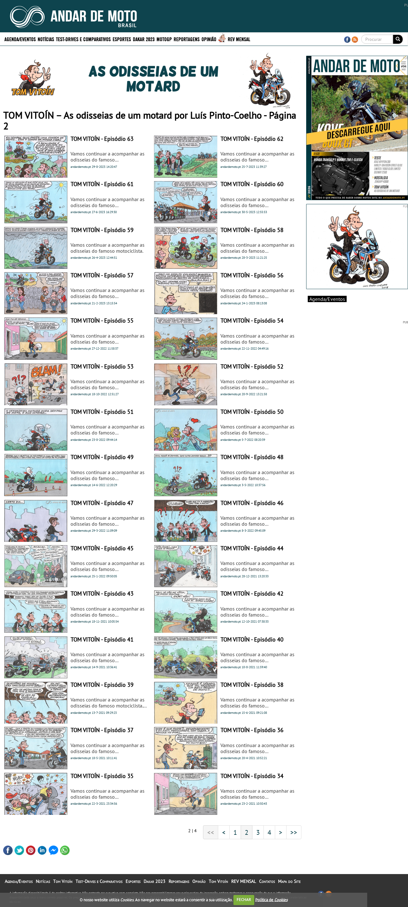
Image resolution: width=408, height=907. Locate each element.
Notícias (46, 38)
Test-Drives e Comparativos (83, 38)
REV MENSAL (239, 38)
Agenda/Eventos (20, 38)
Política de (271, 899)
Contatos (267, 881)
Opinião (208, 38)
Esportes (122, 38)
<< (210, 832)
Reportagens (187, 38)
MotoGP (164, 38)
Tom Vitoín (62, 881)
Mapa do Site (289, 881)
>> (293, 832)
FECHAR (244, 899)
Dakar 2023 (144, 38)
